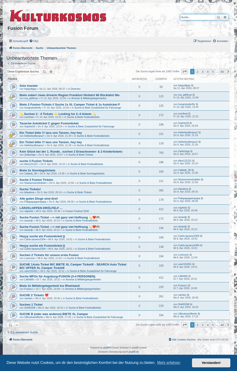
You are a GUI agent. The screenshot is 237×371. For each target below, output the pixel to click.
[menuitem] (33, 41)
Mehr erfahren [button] (168, 363)
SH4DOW (29, 307)
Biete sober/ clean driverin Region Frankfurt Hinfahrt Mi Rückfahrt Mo (69, 95)
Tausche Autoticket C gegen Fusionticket (49, 123)
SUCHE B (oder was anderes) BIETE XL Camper (54, 314)
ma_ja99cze (31, 98)
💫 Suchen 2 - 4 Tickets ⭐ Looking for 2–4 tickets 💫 (58, 114)
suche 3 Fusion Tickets (36, 161)
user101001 (31, 271)
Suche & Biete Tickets (80, 154)
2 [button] (197, 72)
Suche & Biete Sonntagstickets (87, 173)
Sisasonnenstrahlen (35, 182)
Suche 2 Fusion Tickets (36, 179)
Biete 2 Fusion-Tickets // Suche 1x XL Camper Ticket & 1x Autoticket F (70, 104)
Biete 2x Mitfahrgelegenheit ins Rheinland (50, 285)
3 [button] (202, 72)
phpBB (106, 347)
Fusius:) (28, 288)
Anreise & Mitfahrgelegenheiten (89, 98)
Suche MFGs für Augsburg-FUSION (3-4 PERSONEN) (57, 276)
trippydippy (30, 88)
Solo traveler (29, 85)
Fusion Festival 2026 (77, 211)
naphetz (28, 211)
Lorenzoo (29, 258)
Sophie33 (29, 126)
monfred (29, 117)
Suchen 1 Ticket (31, 304)
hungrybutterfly (32, 107)
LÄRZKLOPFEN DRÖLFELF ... (41, 208)
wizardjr (28, 220)
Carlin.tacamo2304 (34, 239)
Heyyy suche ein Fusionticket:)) (42, 236)
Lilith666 (29, 279)
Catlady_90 (30, 173)
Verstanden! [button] (211, 363)
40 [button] (222, 72)
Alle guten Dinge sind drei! (39, 198)
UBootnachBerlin (33, 317)
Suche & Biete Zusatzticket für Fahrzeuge (97, 107)
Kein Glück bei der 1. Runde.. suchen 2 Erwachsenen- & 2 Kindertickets (71, 151)
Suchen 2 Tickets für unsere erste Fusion (49, 255)
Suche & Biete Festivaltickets (83, 117)
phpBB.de (134, 352)
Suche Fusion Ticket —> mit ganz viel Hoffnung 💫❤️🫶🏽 (60, 217)
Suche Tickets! (30, 189)
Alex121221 (31, 164)
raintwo (28, 298)
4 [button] (208, 72)
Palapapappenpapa (35, 201)
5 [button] (213, 72)
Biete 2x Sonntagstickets (37, 170)
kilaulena (29, 192)
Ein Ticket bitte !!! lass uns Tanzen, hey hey (51, 132)
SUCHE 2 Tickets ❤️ (34, 295)
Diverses (76, 88)
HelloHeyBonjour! (34, 135)
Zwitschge (30, 154)
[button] (184, 71)
